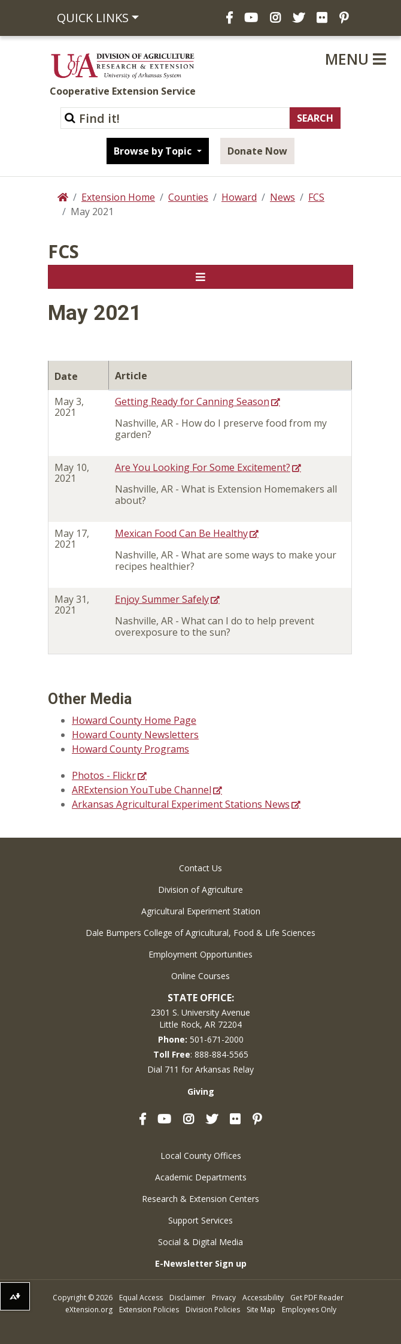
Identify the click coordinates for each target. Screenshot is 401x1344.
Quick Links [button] (93, 18)
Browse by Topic (154, 151)
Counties (188, 197)
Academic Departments (201, 1177)
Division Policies (213, 1309)
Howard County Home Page (134, 720)
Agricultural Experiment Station (200, 911)
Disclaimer (187, 1297)
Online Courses (200, 975)
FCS (316, 197)
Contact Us (200, 868)
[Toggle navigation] (200, 277)
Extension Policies (149, 1309)
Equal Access (141, 1297)
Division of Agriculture (200, 889)
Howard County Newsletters (135, 734)
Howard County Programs (130, 749)
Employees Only (309, 1309)
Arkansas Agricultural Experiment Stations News (181, 804)
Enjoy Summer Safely (162, 599)
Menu (355, 59)
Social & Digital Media (200, 1242)
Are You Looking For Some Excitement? (202, 467)
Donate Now (257, 151)
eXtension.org (89, 1309)
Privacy (224, 1297)
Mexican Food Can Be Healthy (181, 533)
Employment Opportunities (200, 954)
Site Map (261, 1309)
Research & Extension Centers (200, 1198)
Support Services (200, 1220)
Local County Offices (200, 1155)
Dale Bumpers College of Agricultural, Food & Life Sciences (200, 932)
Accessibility (263, 1297)
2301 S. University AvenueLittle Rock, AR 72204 (200, 1018)
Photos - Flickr (104, 775)
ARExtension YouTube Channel (141, 789)
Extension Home (118, 197)
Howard (239, 197)
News (282, 197)
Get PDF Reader (317, 1297)
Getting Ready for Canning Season (192, 401)
